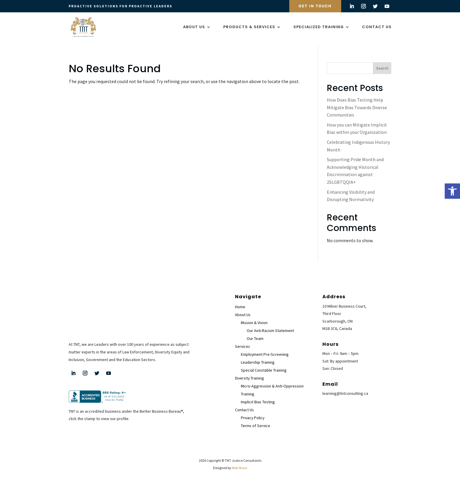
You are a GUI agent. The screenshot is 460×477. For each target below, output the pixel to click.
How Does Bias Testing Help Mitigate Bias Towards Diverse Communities (357, 103)
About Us (194, 27)
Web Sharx (239, 464)
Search (382, 64)
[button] (452, 191)
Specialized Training (318, 27)
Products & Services (249, 27)
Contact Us (377, 27)
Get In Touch (315, 6)
